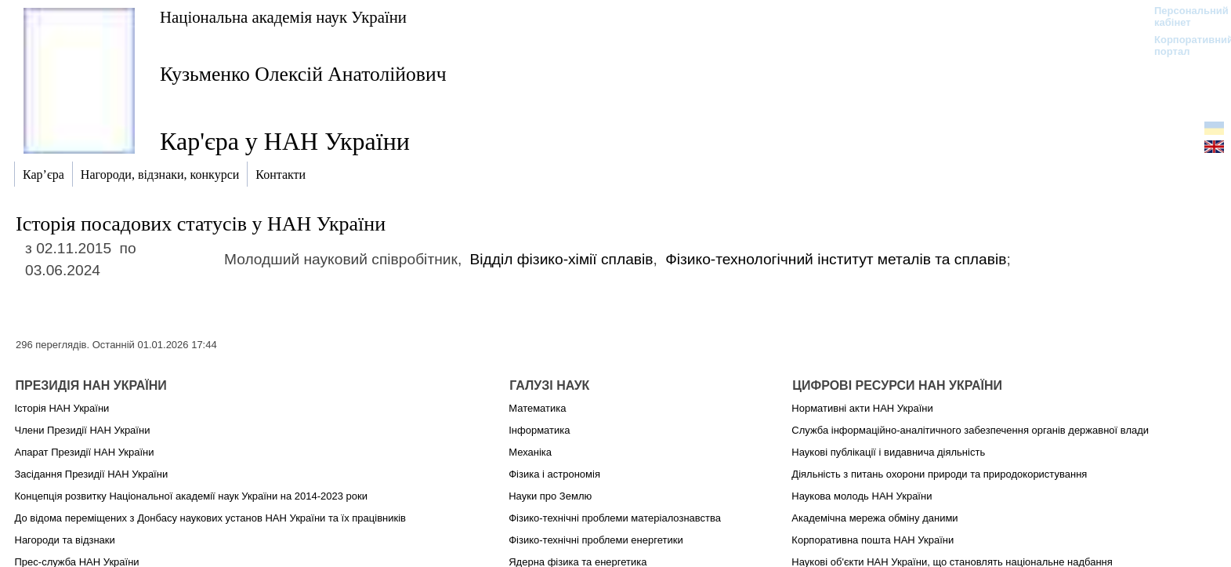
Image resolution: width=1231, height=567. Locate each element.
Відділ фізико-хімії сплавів (562, 259)
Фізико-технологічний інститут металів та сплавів (835, 259)
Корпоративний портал (1183, 45)
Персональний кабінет (1183, 16)
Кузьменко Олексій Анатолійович (303, 74)
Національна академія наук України (283, 17)
